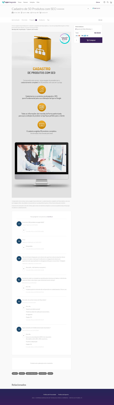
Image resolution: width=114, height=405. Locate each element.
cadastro (15, 373)
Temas (19, 2)
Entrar (98, 2)
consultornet (42, 373)
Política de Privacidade (49, 394)
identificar (50, 216)
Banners (25, 2)
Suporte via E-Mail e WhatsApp (84, 29)
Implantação (22, 29)
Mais (38, 2)
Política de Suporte (63, 394)
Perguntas (33, 20)
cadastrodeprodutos (32, 373)
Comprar (91, 40)
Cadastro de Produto (32, 29)
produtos (22, 373)
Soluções (32, 2)
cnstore (50, 373)
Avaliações (42, 20)
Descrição (24, 20)
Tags (48, 20)
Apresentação (15, 20)
